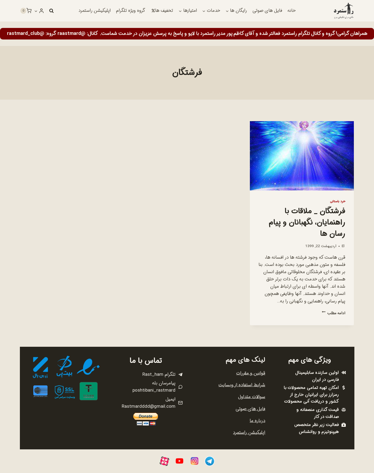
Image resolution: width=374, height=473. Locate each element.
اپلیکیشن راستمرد (94, 10)
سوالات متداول (251, 396)
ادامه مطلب (333, 313)
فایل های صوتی (267, 10)
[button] (36, 11)
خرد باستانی (337, 201)
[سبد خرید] (25, 11)
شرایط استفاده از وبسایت (241, 385)
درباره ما (257, 420)
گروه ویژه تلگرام (130, 10)
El (343, 246)
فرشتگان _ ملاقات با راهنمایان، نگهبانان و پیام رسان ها (307, 222)
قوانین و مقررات (250, 373)
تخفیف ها (162, 10)
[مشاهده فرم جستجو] (51, 10)
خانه (291, 10)
